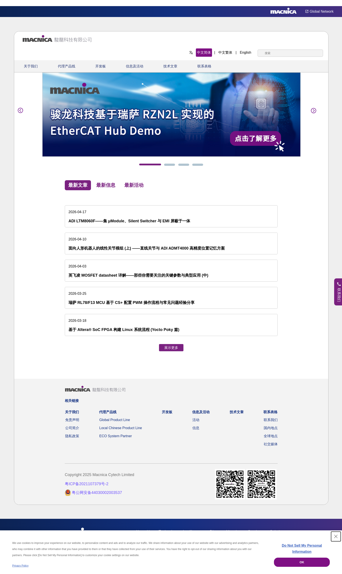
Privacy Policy (20, 565)
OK (302, 562)
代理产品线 (66, 66)
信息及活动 (134, 66)
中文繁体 (225, 52)
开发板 (100, 66)
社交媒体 (271, 444)
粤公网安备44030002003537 (97, 492)
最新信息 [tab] (105, 185)
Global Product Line (114, 420)
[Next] (312, 109)
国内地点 (271, 428)
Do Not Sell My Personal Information (302, 548)
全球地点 (271, 436)
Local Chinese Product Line (120, 428)
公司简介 (72, 428)
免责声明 (72, 420)
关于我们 (31, 66)
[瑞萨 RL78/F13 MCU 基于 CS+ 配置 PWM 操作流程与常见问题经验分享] (171, 298)
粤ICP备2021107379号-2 (86, 484)
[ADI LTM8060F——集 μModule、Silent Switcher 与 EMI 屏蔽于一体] (171, 216)
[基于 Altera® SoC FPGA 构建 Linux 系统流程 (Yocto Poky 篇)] (171, 325)
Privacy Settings (331, 3)
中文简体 (204, 52)
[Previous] (20, 109)
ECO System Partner (115, 436)
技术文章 (170, 66)
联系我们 (271, 420)
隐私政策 (72, 436)
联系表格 (204, 66)
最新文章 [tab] (77, 185)
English (245, 52)
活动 (195, 420)
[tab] (150, 164)
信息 (195, 428)
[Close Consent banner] (336, 536)
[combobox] (290, 53)
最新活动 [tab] (134, 185)
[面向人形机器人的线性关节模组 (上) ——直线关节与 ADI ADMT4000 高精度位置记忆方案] (171, 243)
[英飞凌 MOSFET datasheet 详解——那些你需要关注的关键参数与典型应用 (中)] (171, 270)
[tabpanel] (171, 274)
